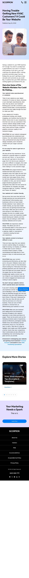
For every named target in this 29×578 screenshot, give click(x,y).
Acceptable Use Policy (14, 458)
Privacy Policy (14, 463)
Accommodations (14, 453)
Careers (14, 442)
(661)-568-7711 (14, 473)
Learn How (14, 421)
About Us (14, 437)
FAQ (14, 448)
